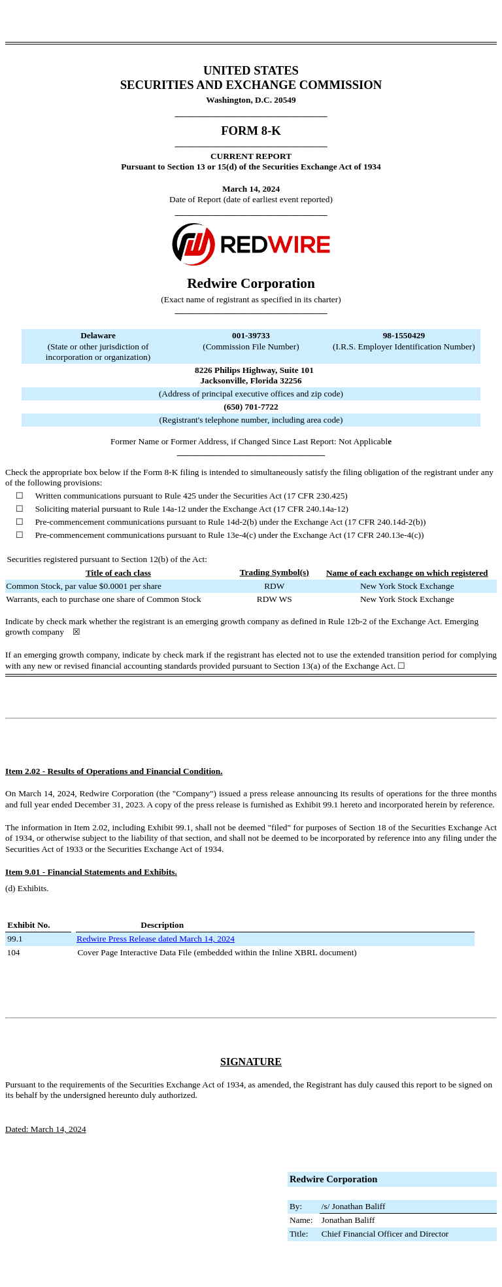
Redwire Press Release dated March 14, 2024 (155, 938)
